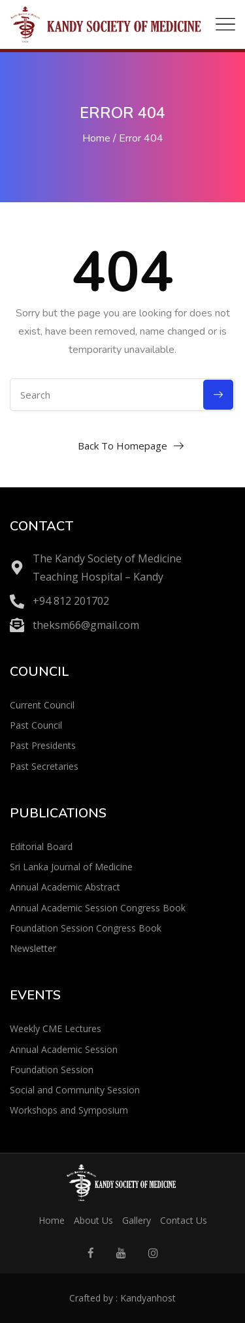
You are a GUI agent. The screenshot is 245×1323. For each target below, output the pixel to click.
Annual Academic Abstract (65, 887)
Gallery (136, 1220)
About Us (93, 1220)
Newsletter (33, 948)
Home (96, 138)
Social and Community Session (75, 1090)
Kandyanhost (148, 1298)
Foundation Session (51, 1069)
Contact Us (183, 1220)
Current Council (42, 705)
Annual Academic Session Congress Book (98, 908)
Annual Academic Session (64, 1049)
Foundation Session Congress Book (85, 928)
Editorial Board (41, 846)
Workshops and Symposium (69, 1110)
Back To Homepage (122, 445)
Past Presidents (43, 745)
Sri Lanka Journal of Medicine (71, 866)
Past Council (36, 725)
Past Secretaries (44, 766)
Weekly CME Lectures (55, 1028)
